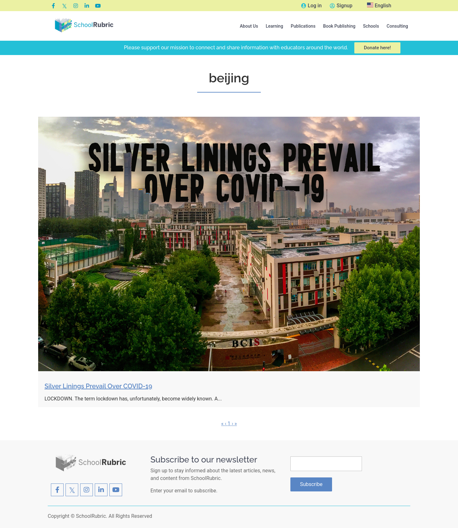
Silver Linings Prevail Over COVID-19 (98, 386)
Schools (371, 26)
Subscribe (311, 484)
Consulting (397, 26)
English (379, 6)
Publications (303, 26)
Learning (274, 26)
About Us (249, 26)
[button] (249, 26)
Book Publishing (339, 26)
